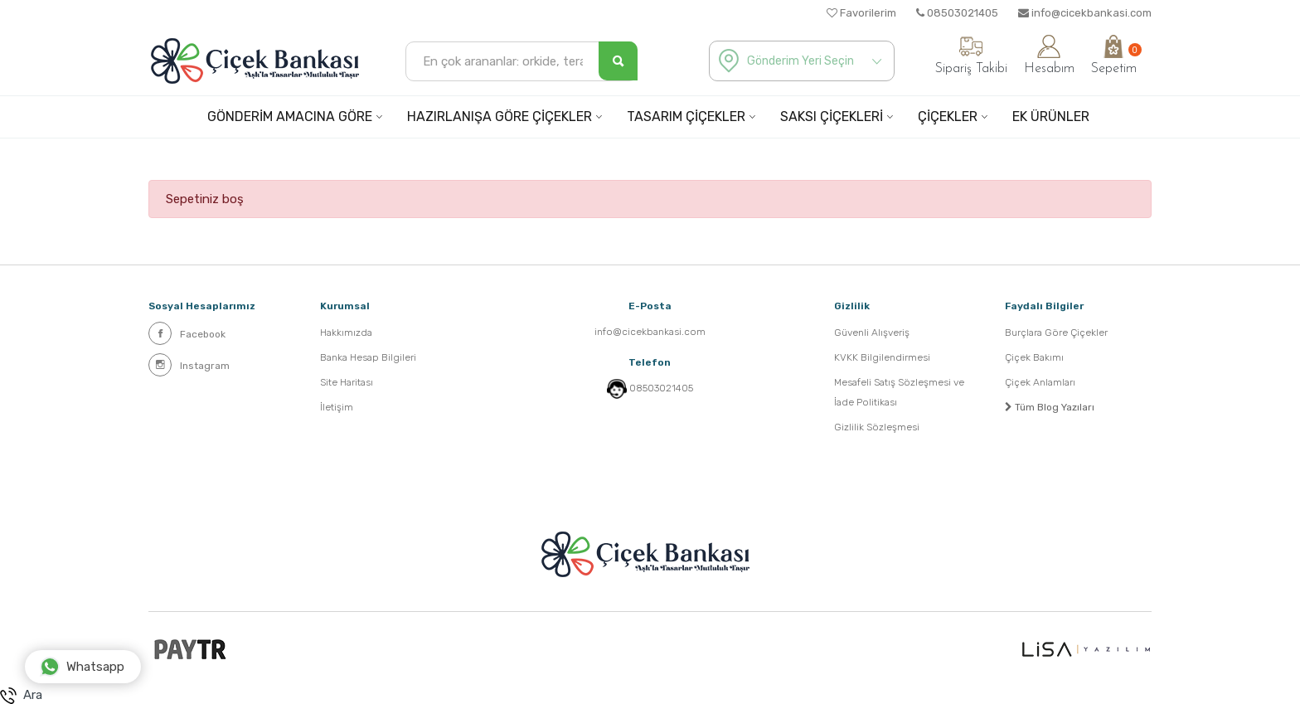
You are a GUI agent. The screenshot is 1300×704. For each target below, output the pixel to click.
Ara (21, 695)
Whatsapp (82, 667)
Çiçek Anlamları (1040, 382)
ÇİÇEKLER (947, 116)
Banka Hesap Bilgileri (368, 357)
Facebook (187, 333)
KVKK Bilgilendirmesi (882, 357)
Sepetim (1114, 55)
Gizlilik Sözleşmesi (876, 427)
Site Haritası (346, 382)
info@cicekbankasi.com (1085, 13)
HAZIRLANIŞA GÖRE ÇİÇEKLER (499, 116)
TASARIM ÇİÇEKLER (686, 116)
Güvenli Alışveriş (872, 332)
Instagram (189, 364)
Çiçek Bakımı (1034, 357)
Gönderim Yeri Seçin (800, 61)
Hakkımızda (346, 332)
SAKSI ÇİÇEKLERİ (831, 116)
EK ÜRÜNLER (1050, 116)
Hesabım (1049, 55)
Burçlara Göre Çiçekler (1056, 332)
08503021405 (957, 13)
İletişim (336, 407)
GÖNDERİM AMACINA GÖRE (289, 116)
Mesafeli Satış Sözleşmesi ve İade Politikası (899, 392)
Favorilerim (861, 13)
